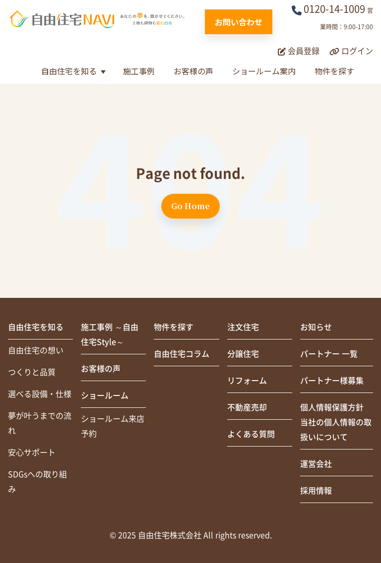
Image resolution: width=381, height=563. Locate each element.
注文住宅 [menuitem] (243, 327)
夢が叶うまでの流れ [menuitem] (39, 423)
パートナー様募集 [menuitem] (332, 381)
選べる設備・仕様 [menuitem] (39, 394)
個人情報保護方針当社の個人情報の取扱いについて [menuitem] (336, 422)
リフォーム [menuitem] (247, 381)
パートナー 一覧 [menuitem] (329, 354)
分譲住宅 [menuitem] (243, 354)
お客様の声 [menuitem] (101, 369)
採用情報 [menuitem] (316, 491)
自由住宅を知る (69, 71)
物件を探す (334, 71)
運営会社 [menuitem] (316, 464)
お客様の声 (193, 71)
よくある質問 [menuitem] (251, 434)
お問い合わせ (238, 22)
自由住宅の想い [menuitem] (36, 350)
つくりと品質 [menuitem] (32, 372)
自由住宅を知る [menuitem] (36, 327)
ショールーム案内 (264, 71)
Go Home (190, 206)
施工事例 (139, 71)
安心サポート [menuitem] (32, 452)
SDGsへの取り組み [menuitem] (37, 481)
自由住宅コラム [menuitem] (181, 354)
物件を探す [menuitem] (173, 327)
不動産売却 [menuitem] (247, 407)
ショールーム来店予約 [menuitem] (112, 426)
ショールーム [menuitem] (104, 395)
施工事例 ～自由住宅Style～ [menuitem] (109, 334)
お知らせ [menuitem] (316, 327)
